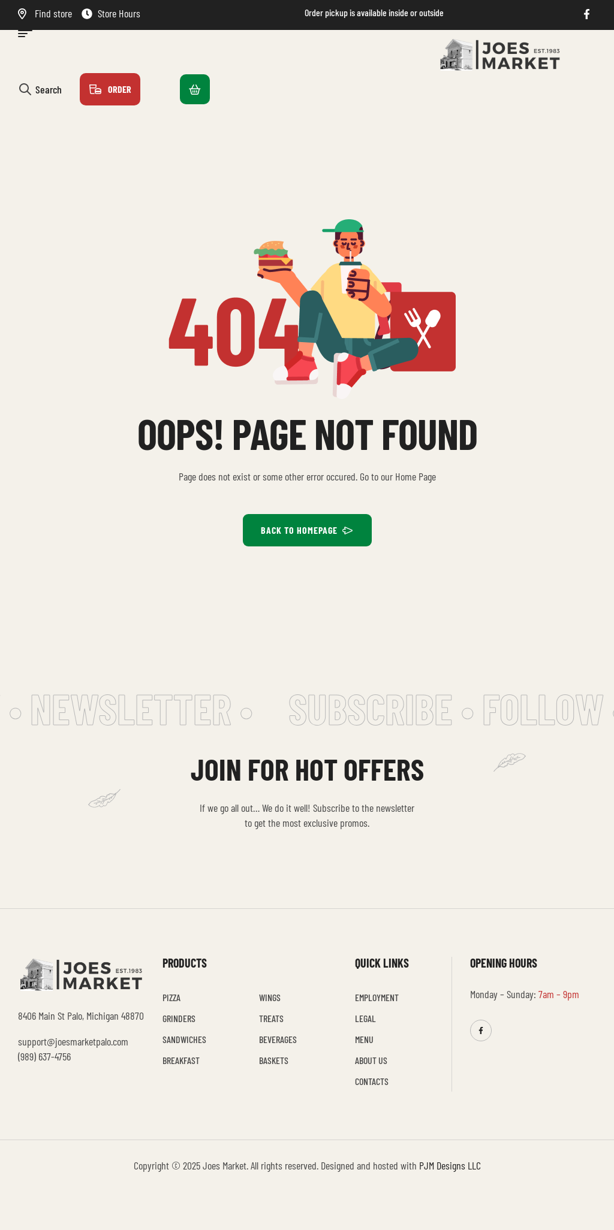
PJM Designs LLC (450, 1165)
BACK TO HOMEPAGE (307, 530)
